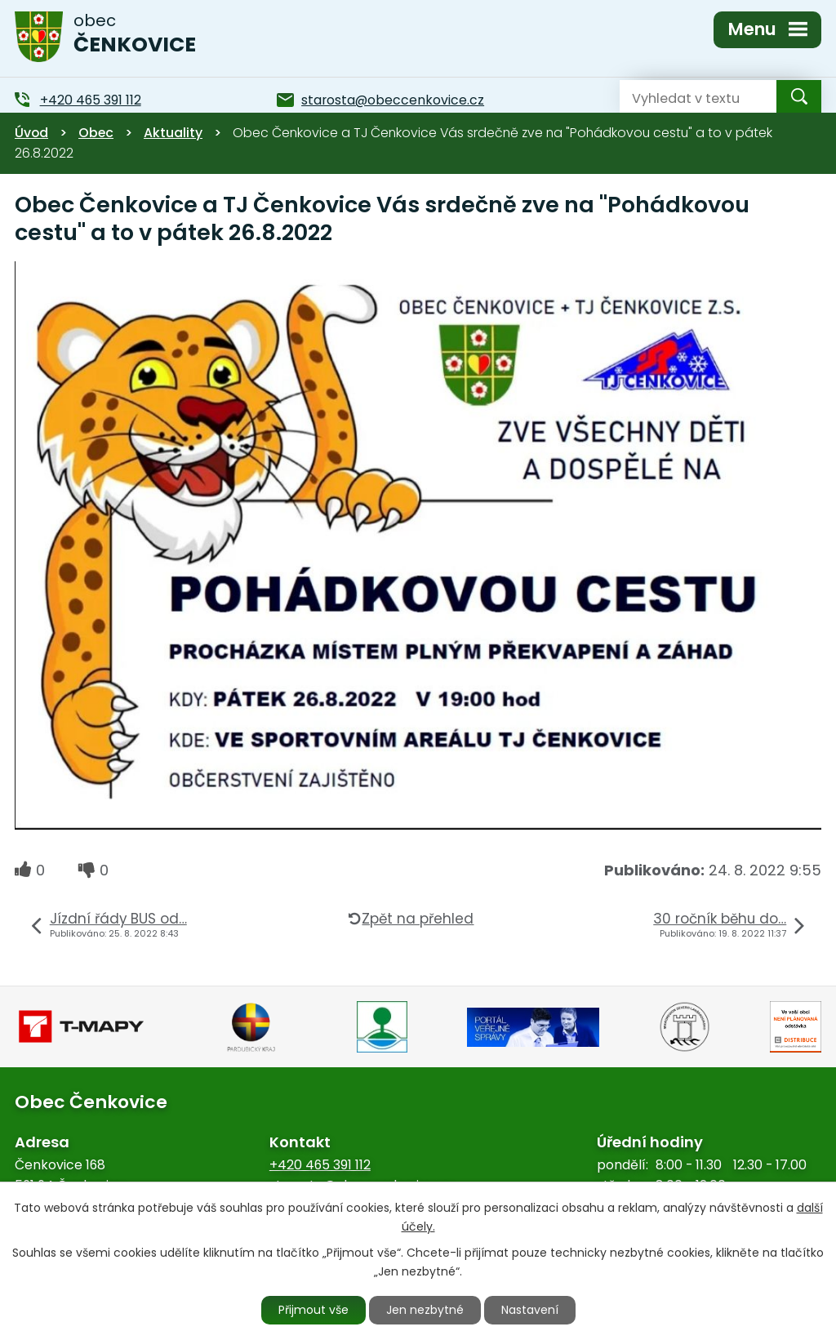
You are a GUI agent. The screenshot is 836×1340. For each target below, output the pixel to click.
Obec (95, 132)
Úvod (31, 132)
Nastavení (529, 1310)
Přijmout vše (313, 1310)
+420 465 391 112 (320, 1164)
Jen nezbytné (425, 1310)
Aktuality (173, 132)
